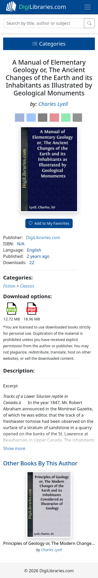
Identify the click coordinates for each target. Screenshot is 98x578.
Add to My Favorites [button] (49, 223)
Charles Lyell (53, 103)
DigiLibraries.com (43, 237)
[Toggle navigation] (87, 7)
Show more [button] (14, 448)
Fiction (9, 286)
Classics (27, 286)
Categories (48, 43)
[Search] (43, 23)
